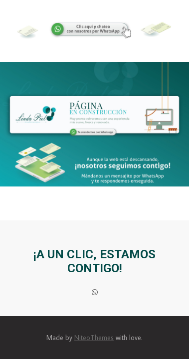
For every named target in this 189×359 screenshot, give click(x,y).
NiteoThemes (94, 337)
